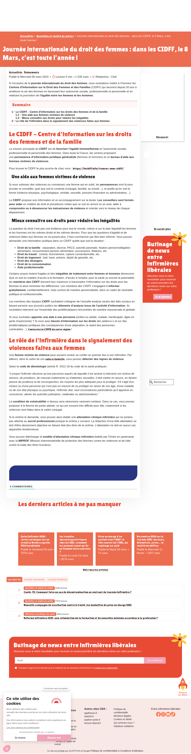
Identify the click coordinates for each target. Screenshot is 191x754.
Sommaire (21, 104)
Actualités (26, 36)
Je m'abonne (163, 297)
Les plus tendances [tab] (57, 580)
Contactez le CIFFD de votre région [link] (49, 330)
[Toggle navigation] (169, 6)
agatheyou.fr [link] (90, 714)
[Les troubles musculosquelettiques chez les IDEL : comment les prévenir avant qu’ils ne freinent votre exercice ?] (75, 523)
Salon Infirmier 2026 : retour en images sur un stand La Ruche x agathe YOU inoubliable (35, 542)
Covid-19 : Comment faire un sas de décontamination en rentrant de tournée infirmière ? (78, 593)
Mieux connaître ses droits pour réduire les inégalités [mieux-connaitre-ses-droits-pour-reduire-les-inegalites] (53, 118)
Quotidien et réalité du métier (55, 36)
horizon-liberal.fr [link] (92, 724)
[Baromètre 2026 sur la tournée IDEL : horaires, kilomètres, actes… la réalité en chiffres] (153, 523)
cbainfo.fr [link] (89, 718)
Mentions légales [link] (122, 717)
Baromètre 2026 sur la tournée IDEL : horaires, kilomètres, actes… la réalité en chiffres (151, 542)
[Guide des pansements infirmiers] (162, 104)
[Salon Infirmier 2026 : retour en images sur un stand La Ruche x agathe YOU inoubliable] (36, 523)
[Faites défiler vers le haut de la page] (182, 685)
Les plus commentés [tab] (34, 580)
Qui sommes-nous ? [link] (124, 724)
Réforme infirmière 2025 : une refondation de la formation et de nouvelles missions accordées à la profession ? (92, 619)
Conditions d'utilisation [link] (131, 752)
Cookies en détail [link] (122, 720)
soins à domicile (55, 359)
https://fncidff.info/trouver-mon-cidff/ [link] (99, 169)
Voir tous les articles (95, 570)
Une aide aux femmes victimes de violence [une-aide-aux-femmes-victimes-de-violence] (46, 115)
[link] (162, 165)
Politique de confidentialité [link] (103, 752)
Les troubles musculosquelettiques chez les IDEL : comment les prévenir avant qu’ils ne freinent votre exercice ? (74, 545)
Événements (31, 72)
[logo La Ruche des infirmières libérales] (95, 15)
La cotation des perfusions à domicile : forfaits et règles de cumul (65, 741)
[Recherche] (162, 382)
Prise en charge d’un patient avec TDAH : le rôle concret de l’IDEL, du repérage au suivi (113, 542)
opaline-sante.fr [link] (92, 721)
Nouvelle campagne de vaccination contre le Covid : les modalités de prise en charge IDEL (78, 606)
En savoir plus (162, 229)
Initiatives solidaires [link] (124, 727)
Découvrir (162, 137)
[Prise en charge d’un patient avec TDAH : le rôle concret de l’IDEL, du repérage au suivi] (114, 523)
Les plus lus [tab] (14, 580)
